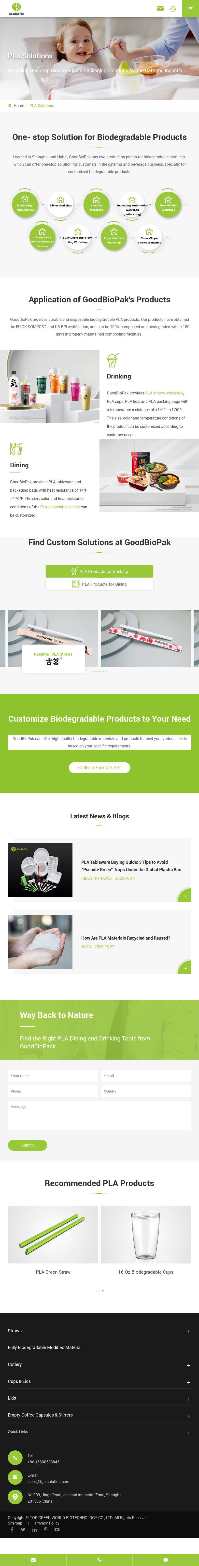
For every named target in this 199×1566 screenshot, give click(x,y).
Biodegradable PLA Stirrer (53, 1288)
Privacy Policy (47, 1540)
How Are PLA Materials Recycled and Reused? (124, 951)
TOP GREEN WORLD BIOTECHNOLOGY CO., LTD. (72, 1535)
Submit (27, 1161)
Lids (12, 1415)
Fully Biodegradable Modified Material (45, 1364)
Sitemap (15, 1540)
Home (19, 105)
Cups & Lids (19, 1398)
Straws (15, 1347)
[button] (92, 671)
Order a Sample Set (99, 769)
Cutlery (15, 1381)
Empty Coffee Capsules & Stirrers (40, 1432)
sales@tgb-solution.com (48, 1499)
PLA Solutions (41, 105)
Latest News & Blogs (99, 819)
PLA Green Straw (146, 1288)
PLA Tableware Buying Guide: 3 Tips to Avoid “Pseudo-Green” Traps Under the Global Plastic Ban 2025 (130, 873)
